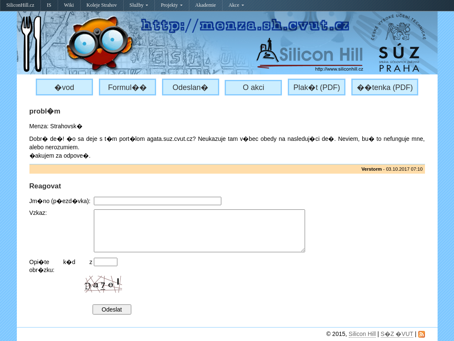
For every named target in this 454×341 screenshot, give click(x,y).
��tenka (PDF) (385, 87)
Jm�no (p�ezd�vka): (59, 201)
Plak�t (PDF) (316, 87)
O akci (253, 87)
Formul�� (127, 87)
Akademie (205, 5)
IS (49, 5)
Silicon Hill (362, 333)
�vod (64, 87)
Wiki (69, 5)
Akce (236, 5)
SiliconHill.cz (20, 5)
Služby (139, 5)
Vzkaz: (38, 212)
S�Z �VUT (397, 333)
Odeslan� (190, 87)
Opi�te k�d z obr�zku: (61, 266)
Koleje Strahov (102, 5)
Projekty (172, 5)
